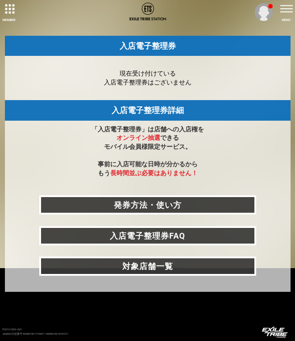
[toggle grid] (9, 9)
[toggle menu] (286, 9)
